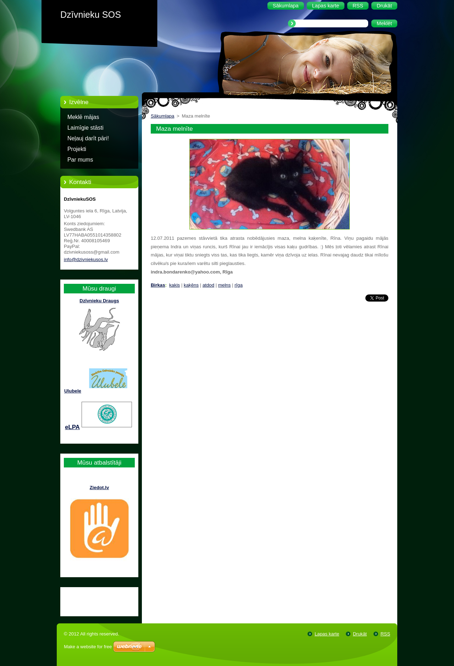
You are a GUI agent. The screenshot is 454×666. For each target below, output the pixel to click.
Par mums (80, 160)
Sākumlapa (162, 116)
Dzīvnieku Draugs (99, 300)
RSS (385, 634)
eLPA (72, 427)
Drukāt (360, 634)
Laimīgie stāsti (85, 128)
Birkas (158, 285)
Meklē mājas (83, 117)
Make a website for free (88, 646)
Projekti (76, 149)
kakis (174, 285)
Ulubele (72, 391)
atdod (208, 285)
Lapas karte (327, 634)
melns (224, 285)
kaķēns (191, 285)
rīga (238, 285)
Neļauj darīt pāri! (88, 138)
